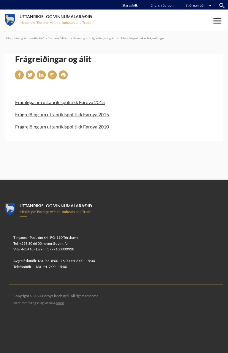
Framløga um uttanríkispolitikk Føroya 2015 (60, 102)
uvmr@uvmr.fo (56, 243)
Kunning (79, 38)
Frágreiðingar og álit (102, 38)
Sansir (60, 303)
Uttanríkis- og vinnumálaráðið (25, 38)
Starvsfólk (130, 5)
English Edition (162, 5)
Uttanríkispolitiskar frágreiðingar (142, 38)
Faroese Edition (58, 38)
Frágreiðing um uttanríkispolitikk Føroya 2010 (62, 126)
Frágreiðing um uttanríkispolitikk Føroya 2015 (62, 114)
